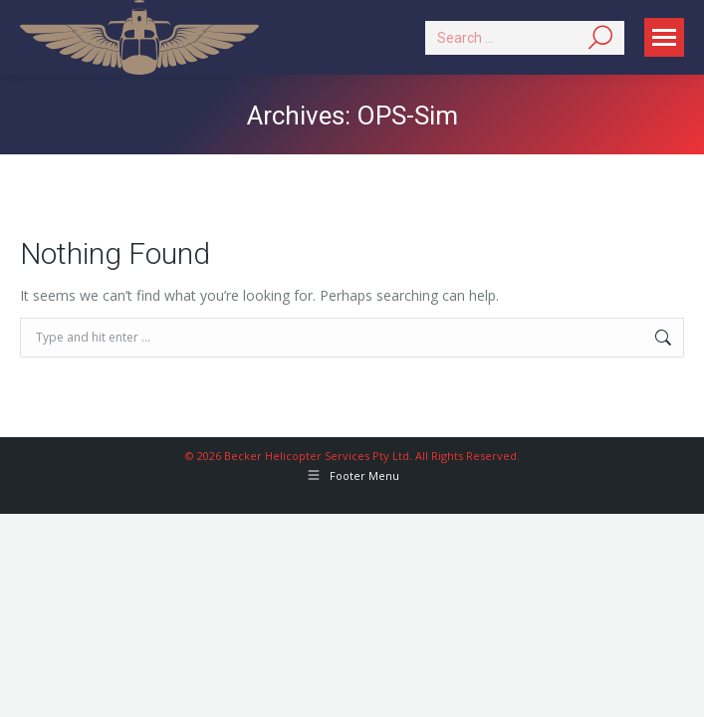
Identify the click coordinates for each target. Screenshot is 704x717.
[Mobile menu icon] (664, 37)
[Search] (524, 38)
